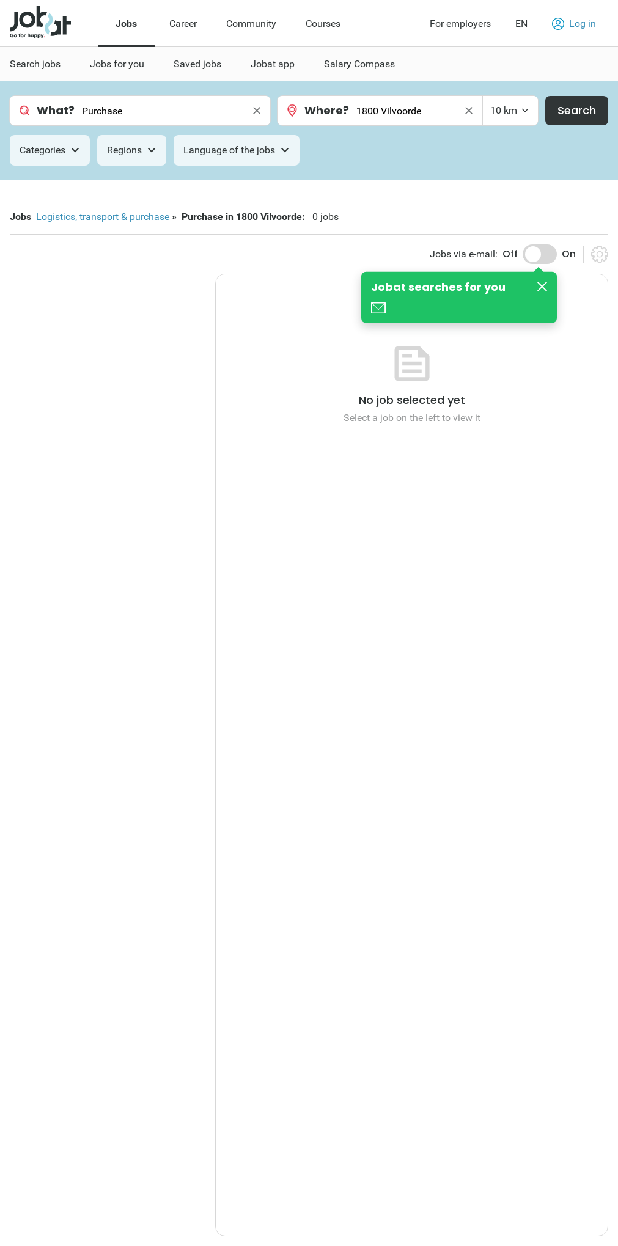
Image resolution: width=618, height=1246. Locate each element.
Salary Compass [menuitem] (359, 64)
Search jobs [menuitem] (35, 64)
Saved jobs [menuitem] (197, 64)
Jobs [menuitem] (126, 23)
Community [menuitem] (251, 23)
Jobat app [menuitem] (273, 64)
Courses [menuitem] (323, 23)
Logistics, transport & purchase (102, 216)
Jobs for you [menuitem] (117, 64)
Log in (574, 24)
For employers (460, 23)
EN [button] (521, 23)
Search (576, 110)
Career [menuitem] (183, 23)
